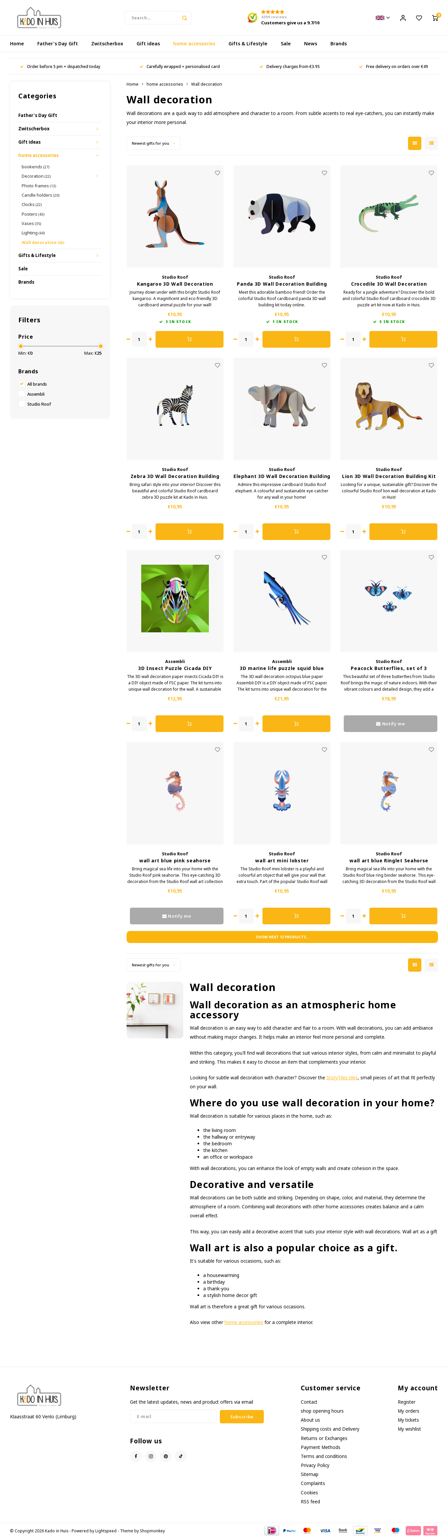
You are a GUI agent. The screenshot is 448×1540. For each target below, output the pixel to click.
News (310, 45)
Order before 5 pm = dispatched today (60, 67)
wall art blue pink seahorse (175, 862)
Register (406, 1403)
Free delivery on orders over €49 (393, 67)
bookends (35, 168)
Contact (309, 1403)
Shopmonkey (152, 1532)
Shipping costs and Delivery (330, 1430)
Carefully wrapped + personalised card (180, 67)
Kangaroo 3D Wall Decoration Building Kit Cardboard (175, 285)
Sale (286, 45)
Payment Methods (320, 1448)
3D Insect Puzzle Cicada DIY (175, 669)
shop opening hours (322, 1412)
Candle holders (40, 196)
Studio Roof (39, 405)
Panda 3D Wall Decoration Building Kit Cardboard (282, 285)
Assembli (36, 395)
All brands (37, 385)
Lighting (33, 234)
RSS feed (310, 1503)
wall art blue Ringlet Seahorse (388, 862)
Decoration (36, 177)
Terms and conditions (324, 1457)
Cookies (309, 1494)
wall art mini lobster (282, 862)
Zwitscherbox (107, 45)
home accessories (194, 45)
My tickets (408, 1421)
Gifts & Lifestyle (247, 45)
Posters (33, 215)
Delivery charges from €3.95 (289, 67)
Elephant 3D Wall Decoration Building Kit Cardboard (281, 477)
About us (310, 1421)
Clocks (32, 206)
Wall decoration (43, 244)
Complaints (313, 1484)
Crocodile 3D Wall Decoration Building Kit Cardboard (389, 285)
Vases (31, 225)
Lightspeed (106, 1532)
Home (17, 45)
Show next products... (282, 938)
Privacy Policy (315, 1466)
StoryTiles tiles (342, 1079)
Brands (338, 45)
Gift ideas (148, 45)
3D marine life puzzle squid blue (282, 669)
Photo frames (39, 187)
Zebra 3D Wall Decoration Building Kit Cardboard (175, 477)
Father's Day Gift (57, 45)
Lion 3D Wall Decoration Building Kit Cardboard (389, 477)
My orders (408, 1412)
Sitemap (309, 1475)
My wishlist (409, 1430)
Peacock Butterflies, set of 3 (389, 669)
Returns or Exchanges (324, 1439)
